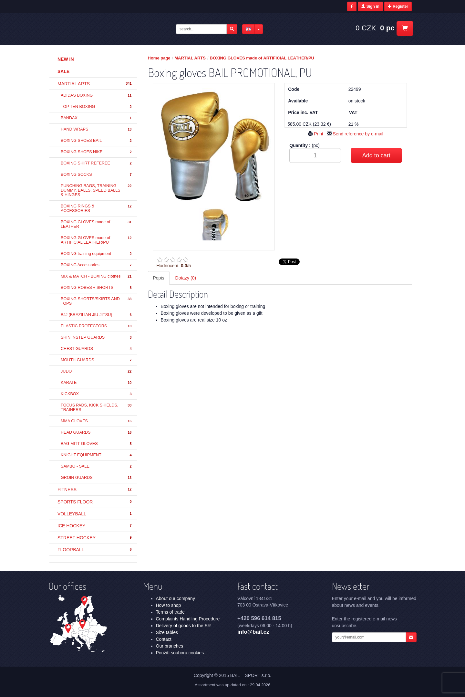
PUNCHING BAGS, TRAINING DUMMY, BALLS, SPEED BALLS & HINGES (96, 190)
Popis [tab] (158, 277)
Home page (159, 58)
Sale (63, 71)
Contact (163, 639)
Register (398, 6)
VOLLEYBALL (94, 513)
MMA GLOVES (96, 421)
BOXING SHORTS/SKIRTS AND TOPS (96, 301)
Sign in (370, 6)
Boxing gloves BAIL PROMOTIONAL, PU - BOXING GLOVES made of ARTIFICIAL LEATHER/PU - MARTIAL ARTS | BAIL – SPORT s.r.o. (100, 28)
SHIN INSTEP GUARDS (96, 337)
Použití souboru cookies (180, 652)
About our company (175, 598)
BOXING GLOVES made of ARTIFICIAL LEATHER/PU (96, 240)
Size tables (167, 632)
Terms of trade (170, 612)
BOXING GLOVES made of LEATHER (96, 224)
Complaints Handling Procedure (188, 618)
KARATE (96, 382)
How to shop (168, 605)
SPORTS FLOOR (94, 501)
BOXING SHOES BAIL (96, 140)
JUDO (96, 371)
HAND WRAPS (96, 129)
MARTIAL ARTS (94, 83)
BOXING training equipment (96, 253)
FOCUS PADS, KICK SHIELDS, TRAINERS (96, 407)
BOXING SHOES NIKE (96, 152)
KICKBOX (96, 394)
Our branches (169, 646)
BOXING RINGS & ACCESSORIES (96, 208)
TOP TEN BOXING (96, 106)
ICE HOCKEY (94, 525)
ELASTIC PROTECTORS (96, 326)
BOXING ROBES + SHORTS (96, 287)
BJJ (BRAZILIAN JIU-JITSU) (96, 314)
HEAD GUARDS (96, 432)
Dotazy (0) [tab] (185, 277)
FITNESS (94, 489)
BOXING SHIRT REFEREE (96, 163)
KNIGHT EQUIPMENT (96, 455)
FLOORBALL (94, 549)
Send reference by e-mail (355, 133)
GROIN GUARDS (96, 477)
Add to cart (376, 155)
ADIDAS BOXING (96, 95)
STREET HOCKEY (94, 537)
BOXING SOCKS (96, 174)
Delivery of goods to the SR (183, 625)
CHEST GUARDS (96, 348)
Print (315, 133)
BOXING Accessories (96, 265)
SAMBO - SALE (96, 466)
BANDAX (96, 118)
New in (65, 59)
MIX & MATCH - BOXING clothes (96, 276)
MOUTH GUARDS (96, 360)
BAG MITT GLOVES (96, 443)
